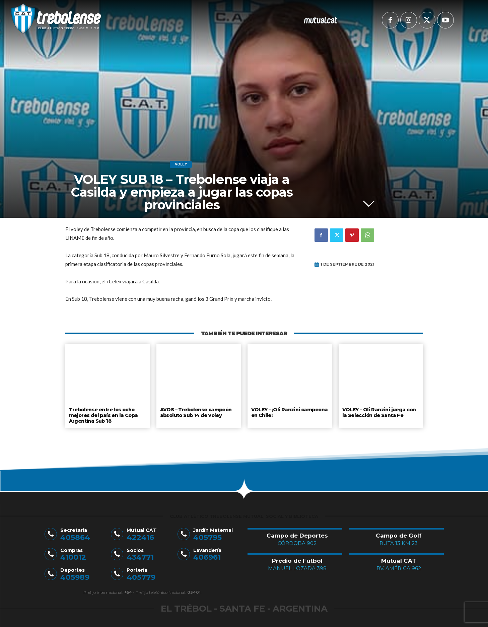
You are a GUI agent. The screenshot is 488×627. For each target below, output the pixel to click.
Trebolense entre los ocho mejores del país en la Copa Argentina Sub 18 (103, 414)
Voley (181, 164)
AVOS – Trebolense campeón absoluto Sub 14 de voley (195, 412)
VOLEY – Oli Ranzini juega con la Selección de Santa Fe (378, 412)
